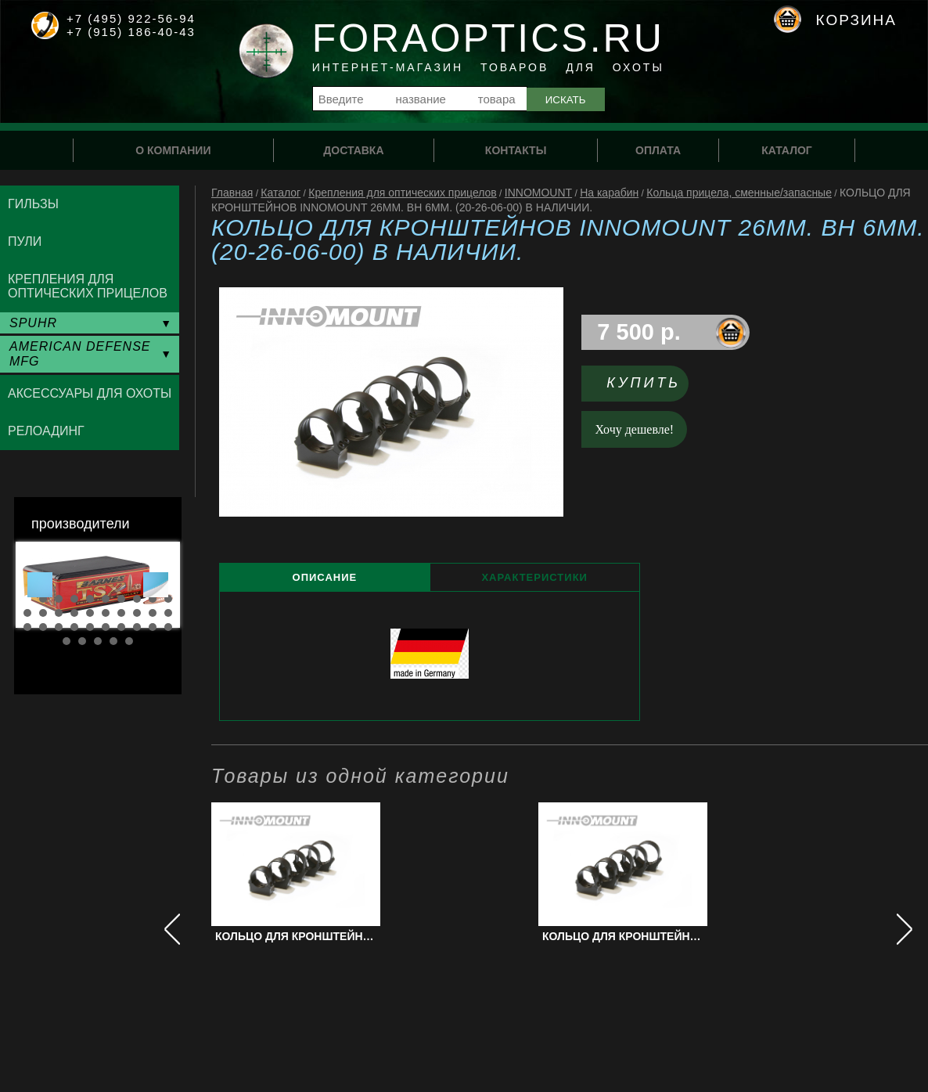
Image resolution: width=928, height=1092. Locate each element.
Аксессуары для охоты (89, 393)
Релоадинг (46, 431)
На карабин (609, 192)
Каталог (280, 192)
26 (106, 627)
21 (27, 627)
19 (152, 613)
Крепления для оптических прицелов (402, 192)
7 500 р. (638, 331)
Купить (643, 383)
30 (168, 627)
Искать (565, 100)
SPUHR (33, 323)
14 (74, 613)
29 (152, 627)
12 (43, 613)
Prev (39, 584)
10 (168, 599)
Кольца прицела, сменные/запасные (739, 192)
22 (43, 627)
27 (121, 627)
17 (121, 613)
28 (137, 627)
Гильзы (33, 204)
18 (137, 613)
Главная (232, 192)
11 (27, 613)
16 (106, 613)
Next (155, 584)
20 (168, 613)
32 (82, 641)
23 (59, 627)
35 (129, 641)
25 (90, 627)
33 (98, 641)
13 (59, 613)
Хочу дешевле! (634, 429)
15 (90, 613)
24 (74, 627)
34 (113, 641)
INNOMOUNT (538, 192)
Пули (24, 241)
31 (66, 641)
